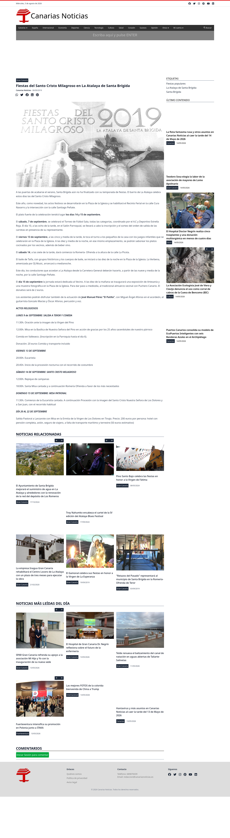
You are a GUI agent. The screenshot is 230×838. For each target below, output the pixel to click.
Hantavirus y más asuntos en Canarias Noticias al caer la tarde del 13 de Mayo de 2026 (140, 712)
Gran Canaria (22, 80)
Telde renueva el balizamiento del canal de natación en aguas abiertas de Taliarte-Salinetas (140, 656)
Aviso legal (72, 782)
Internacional (48, 28)
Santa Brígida (173, 91)
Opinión (154, 28)
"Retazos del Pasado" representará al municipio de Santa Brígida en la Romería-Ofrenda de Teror (139, 579)
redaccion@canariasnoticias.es (138, 776)
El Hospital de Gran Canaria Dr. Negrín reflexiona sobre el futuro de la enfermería (87, 648)
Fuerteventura (23, 733)
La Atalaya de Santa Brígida (181, 87)
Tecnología (98, 28)
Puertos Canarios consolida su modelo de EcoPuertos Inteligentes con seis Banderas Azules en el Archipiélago (190, 333)
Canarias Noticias (23, 90)
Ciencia (87, 28)
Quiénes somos (74, 774)
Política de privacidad (77, 778)
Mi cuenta (178, 28)
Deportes (75, 28)
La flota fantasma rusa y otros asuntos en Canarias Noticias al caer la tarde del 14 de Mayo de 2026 (190, 135)
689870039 (132, 774)
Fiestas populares (176, 83)
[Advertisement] (115, 54)
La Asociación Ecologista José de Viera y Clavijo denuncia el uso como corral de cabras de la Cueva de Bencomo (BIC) (188, 289)
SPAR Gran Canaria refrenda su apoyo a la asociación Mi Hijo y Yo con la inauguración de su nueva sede (39, 658)
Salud (121, 28)
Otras (166, 28)
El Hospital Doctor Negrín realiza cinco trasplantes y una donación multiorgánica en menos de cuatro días (188, 235)
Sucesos (143, 28)
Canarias (22, 28)
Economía (62, 28)
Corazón (131, 28)
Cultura (111, 28)
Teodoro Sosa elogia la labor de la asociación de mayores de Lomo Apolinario (185, 180)
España (35, 28)
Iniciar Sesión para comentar (32, 754)
